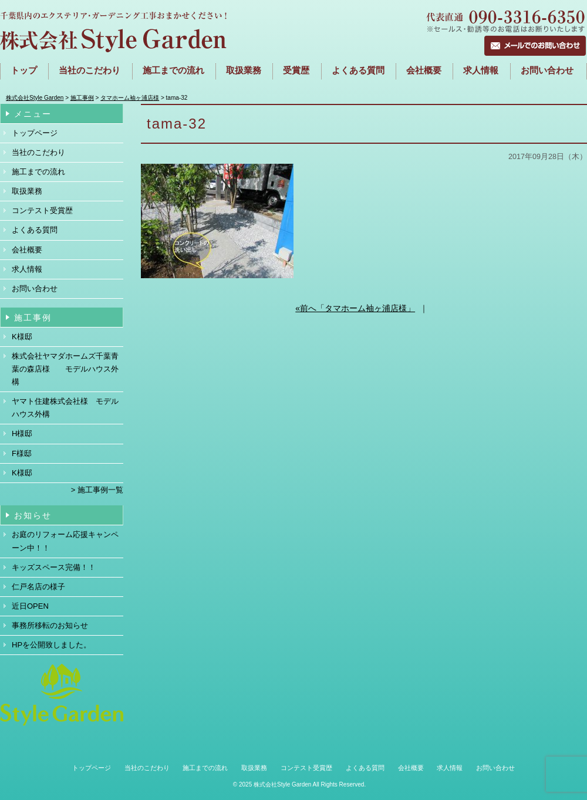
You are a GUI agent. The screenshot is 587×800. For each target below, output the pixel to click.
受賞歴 (296, 70)
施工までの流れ (173, 70)
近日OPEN (30, 606)
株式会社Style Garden (282, 784)
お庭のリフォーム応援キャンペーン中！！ (65, 541)
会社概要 (423, 70)
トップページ (35, 133)
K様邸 (22, 336)
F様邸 (22, 453)
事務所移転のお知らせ (50, 625)
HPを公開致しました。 (51, 644)
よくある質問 (358, 70)
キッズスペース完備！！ (54, 567)
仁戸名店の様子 (38, 586)
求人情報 (480, 70)
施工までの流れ (38, 171)
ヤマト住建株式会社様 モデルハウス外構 (65, 407)
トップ (24, 70)
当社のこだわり (89, 70)
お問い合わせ (547, 70)
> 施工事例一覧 (97, 489)
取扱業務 (243, 70)
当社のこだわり (38, 152)
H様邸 (22, 433)
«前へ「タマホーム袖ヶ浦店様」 (355, 308)
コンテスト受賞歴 (42, 210)
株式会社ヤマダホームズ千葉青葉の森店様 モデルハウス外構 (65, 369)
